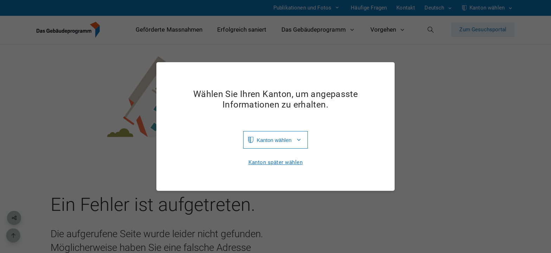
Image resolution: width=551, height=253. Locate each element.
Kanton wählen (274, 140)
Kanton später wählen (275, 162)
